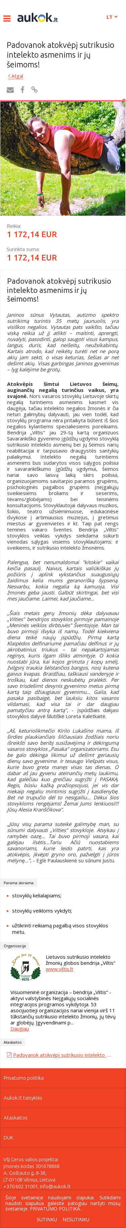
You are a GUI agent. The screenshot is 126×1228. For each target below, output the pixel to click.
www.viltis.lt (59, 969)
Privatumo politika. (55, 1208)
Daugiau (19, 1028)
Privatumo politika (24, 1078)
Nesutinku (75, 1220)
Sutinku (47, 1220)
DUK (8, 1137)
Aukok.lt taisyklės (23, 1098)
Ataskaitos (16, 1117)
